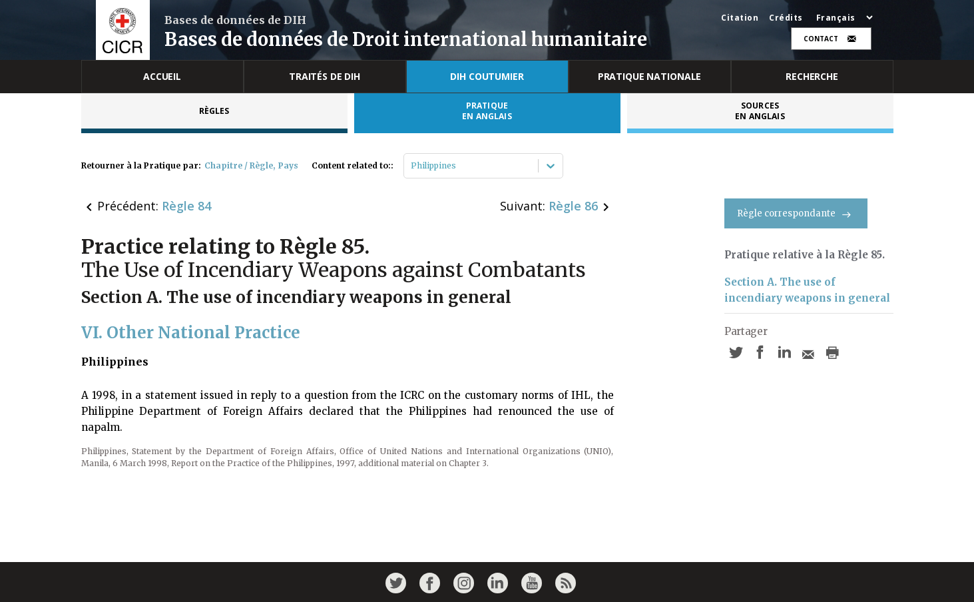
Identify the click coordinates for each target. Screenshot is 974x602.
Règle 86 (573, 206)
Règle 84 (186, 206)
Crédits (786, 18)
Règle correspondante (796, 213)
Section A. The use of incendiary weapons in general (807, 290)
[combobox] (412, 165)
